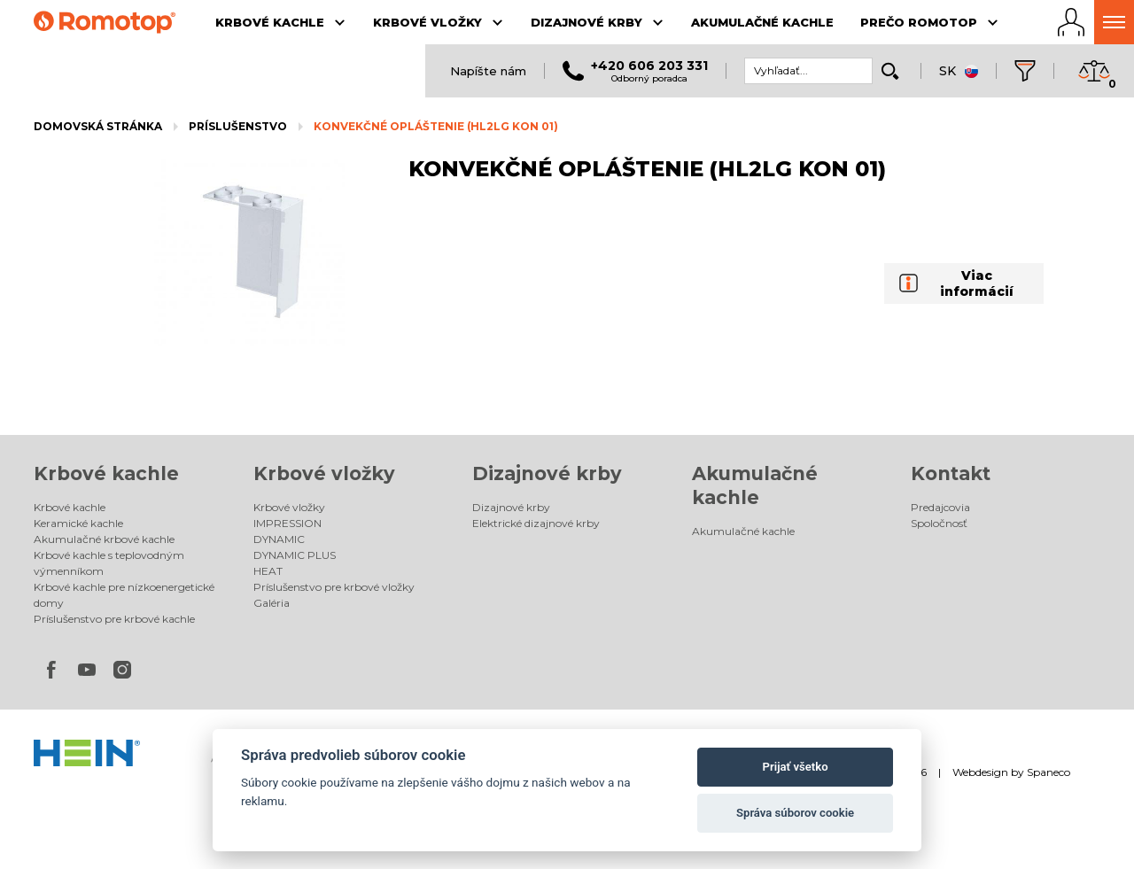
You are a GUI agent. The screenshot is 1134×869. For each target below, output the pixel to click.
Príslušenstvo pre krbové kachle (114, 618)
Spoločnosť (939, 523)
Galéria (271, 602)
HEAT (268, 571)
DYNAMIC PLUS (294, 555)
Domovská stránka (98, 126)
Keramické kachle (78, 523)
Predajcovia (940, 507)
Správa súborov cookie (795, 812)
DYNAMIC (279, 539)
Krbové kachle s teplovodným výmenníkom (109, 563)
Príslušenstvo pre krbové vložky (334, 587)
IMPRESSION (287, 523)
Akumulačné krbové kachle (104, 539)
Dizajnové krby (547, 473)
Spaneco (1048, 772)
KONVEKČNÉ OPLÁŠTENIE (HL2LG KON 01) (436, 126)
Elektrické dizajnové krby (536, 523)
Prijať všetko (795, 766)
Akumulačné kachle (743, 531)
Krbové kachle (106, 473)
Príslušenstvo (238, 126)
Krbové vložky (324, 473)
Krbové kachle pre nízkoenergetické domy (124, 594)
